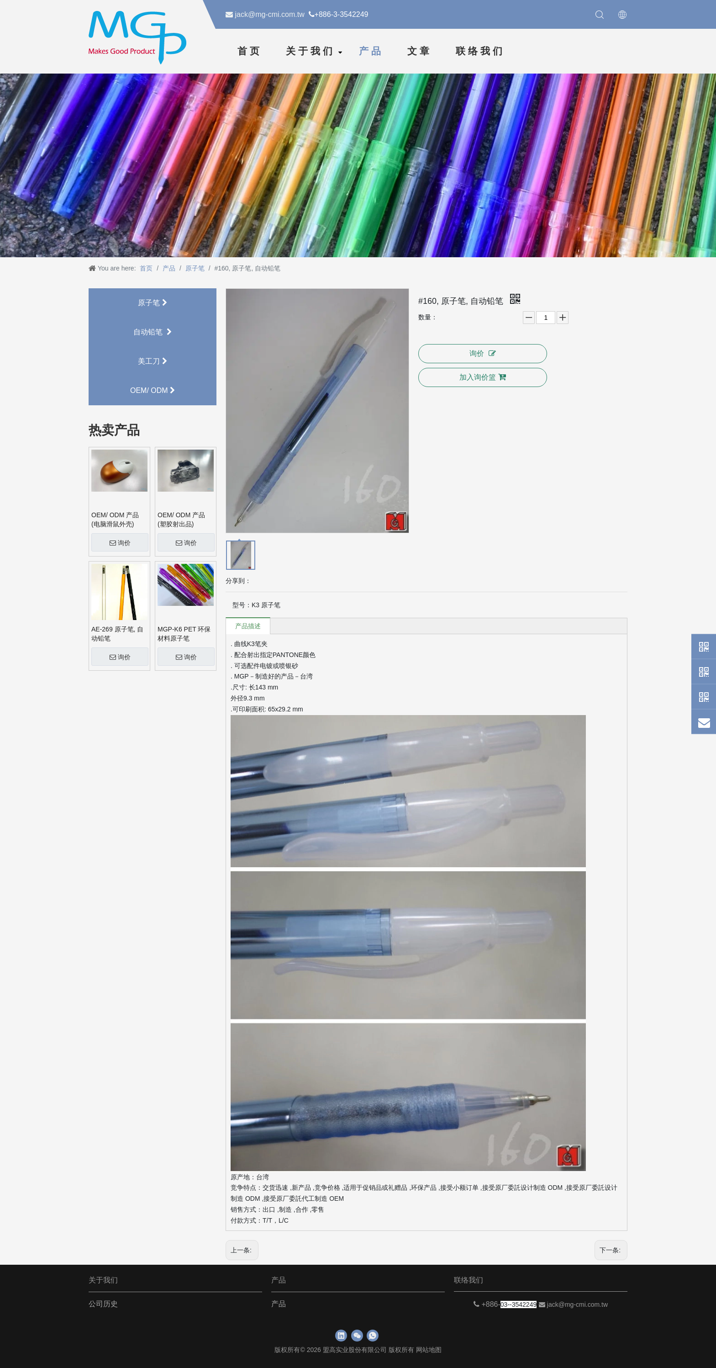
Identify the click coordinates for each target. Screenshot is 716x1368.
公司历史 (103, 1304)
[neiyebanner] (358, 164)
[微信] (357, 1335)
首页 (249, 51)
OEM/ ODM (152, 390)
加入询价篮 (482, 377)
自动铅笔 (152, 332)
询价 (120, 542)
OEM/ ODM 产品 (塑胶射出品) (181, 519)
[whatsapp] (373, 1335)
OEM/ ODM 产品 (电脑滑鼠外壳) (115, 519)
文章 (419, 51)
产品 (371, 51)
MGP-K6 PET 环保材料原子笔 (184, 634)
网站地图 (429, 1349)
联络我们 (480, 51)
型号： (242, 605)
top (702, 1333)
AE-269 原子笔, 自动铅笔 (117, 634)
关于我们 (310, 51)
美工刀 (152, 361)
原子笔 (152, 303)
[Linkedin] (341, 1335)
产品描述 (248, 626)
